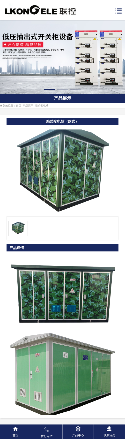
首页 (18, 105)
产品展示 (28, 105)
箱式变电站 (41, 105)
